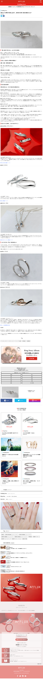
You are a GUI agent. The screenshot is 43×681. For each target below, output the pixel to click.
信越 (11, 376)
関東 (32, 376)
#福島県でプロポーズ (36, 536)
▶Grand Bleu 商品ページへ (5, 162)
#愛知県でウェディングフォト (16, 538)
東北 (32, 374)
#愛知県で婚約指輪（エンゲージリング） (11, 534)
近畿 (11, 380)
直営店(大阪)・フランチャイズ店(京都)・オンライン (21, 372)
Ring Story (9, 496)
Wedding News (8, 493)
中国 (32, 380)
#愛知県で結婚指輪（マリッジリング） (25, 534)
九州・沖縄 (31, 382)
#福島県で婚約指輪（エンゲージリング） (21, 536)
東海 (32, 378)
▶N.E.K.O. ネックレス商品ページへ (7, 239)
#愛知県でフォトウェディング (6, 538)
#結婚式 (2, 534)
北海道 (11, 374)
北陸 (11, 378)
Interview (6, 499)
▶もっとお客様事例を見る (5, 325)
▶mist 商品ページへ (4, 200)
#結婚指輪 (30, 536)
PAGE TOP (39, 663)
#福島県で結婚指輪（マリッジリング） (7, 536)
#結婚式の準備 (24, 538)
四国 (11, 382)
